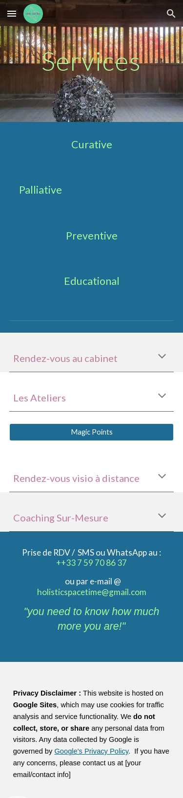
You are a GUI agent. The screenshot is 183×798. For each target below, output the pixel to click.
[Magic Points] (92, 432)
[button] (11, 13)
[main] (91, 61)
